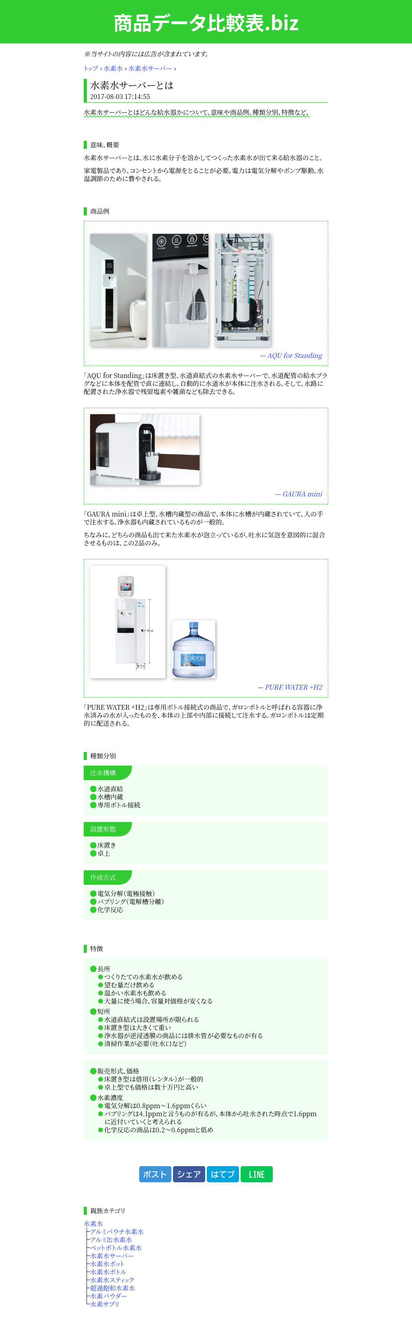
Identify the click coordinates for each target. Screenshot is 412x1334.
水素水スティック (112, 1279)
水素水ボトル (108, 1271)
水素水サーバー (150, 68)
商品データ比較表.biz (206, 22)
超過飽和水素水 (112, 1288)
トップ (91, 68)
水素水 (113, 68)
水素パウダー (108, 1296)
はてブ (223, 1174)
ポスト (155, 1174)
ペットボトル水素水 (116, 1247)
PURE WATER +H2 (293, 687)
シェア (189, 1174)
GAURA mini (302, 493)
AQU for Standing (294, 355)
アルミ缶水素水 (111, 1239)
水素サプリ (104, 1304)
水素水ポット (107, 1263)
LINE (257, 1174)
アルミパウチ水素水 (117, 1231)
